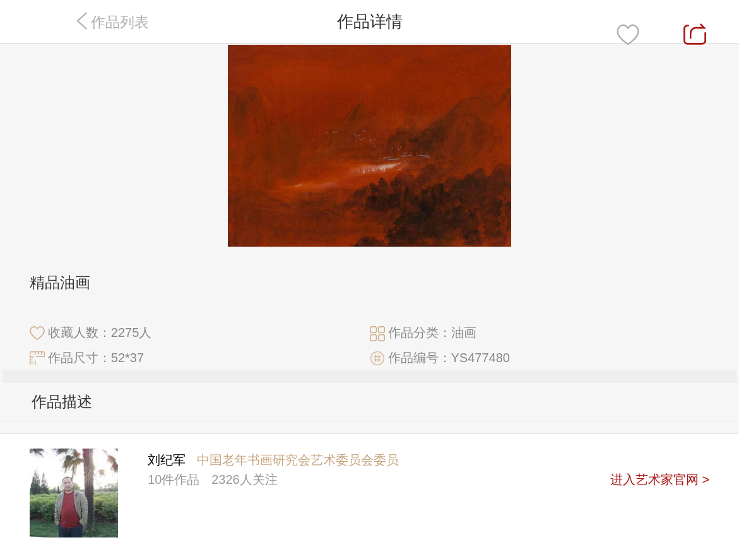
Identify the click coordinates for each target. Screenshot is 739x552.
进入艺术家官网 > (659, 479)
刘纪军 (167, 460)
